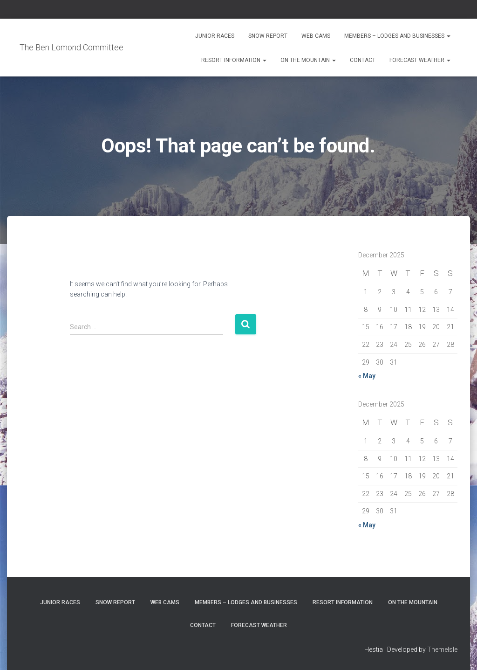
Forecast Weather (419, 60)
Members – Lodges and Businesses (397, 36)
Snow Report (267, 36)
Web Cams (315, 36)
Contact (362, 60)
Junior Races (214, 36)
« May (366, 376)
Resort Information (233, 60)
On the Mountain (308, 60)
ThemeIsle (442, 649)
